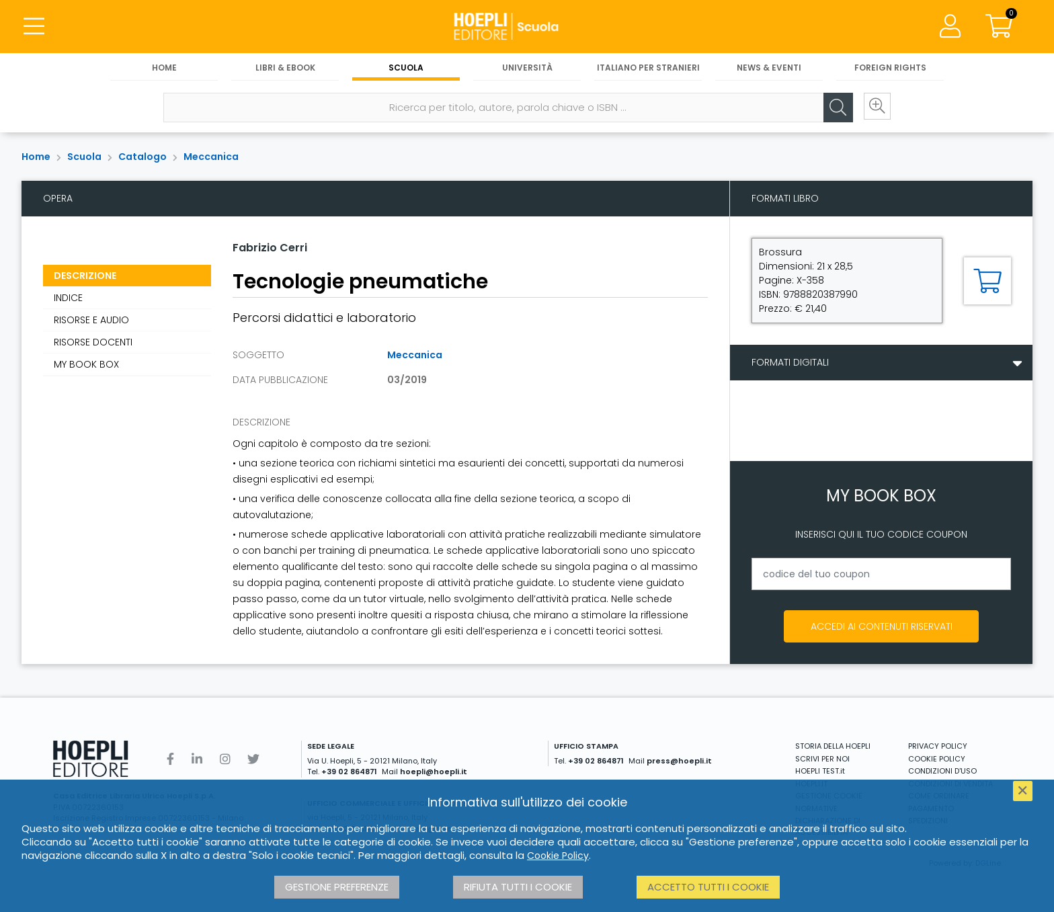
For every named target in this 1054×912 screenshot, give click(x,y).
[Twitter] (253, 759)
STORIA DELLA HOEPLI (832, 746)
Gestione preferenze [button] (337, 887)
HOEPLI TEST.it (820, 770)
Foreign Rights (890, 68)
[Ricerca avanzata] (875, 108)
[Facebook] (170, 759)
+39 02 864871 (349, 771)
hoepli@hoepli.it (433, 771)
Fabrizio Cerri (270, 247)
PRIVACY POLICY (937, 746)
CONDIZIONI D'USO (942, 770)
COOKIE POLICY (936, 758)
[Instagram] (225, 759)
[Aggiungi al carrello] (987, 280)
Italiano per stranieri (648, 68)
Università (527, 68)
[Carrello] (999, 27)
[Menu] (34, 27)
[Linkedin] (197, 759)
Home (164, 68)
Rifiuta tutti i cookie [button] (518, 887)
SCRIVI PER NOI (822, 758)
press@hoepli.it (679, 760)
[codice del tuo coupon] (881, 574)
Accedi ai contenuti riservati (881, 626)
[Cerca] (835, 108)
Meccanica (211, 156)
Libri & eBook (285, 68)
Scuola (406, 68)
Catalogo (142, 156)
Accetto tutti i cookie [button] (708, 887)
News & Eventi (769, 68)
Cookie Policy (558, 855)
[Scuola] (527, 26)
